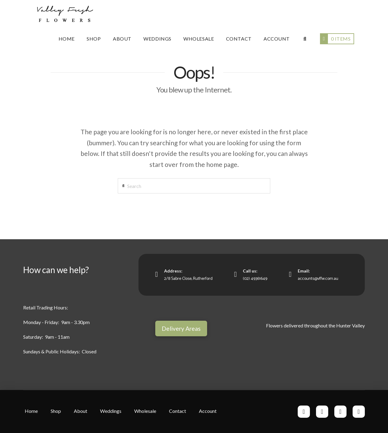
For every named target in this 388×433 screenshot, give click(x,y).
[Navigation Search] (305, 38)
